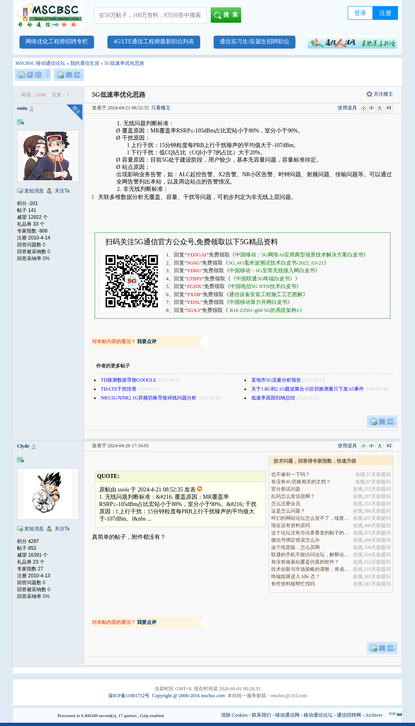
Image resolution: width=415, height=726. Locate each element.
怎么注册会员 (285, 503)
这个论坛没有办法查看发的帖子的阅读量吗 (310, 533)
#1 (389, 108)
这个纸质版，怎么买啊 (295, 547)
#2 (389, 445)
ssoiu (22, 108)
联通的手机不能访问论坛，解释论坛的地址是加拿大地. (310, 554)
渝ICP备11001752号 (129, 695)
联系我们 (261, 715)
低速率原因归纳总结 (273, 398)
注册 (385, 13)
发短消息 (34, 191)
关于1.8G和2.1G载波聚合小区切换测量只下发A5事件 (307, 389)
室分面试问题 (285, 489)
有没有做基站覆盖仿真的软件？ (305, 562)
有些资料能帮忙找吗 (293, 584)
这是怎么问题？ (288, 511)
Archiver (374, 715)
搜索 (227, 15)
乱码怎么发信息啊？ (293, 496)
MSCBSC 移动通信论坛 (40, 63)
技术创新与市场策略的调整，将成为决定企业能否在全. (310, 569)
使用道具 (347, 108)
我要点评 (146, 341)
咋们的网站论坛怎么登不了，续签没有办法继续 (310, 518)
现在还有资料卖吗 (290, 525)
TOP (392, 714)
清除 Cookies (234, 715)
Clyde (23, 446)
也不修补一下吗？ (290, 474)
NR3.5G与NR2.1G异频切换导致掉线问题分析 (149, 398)
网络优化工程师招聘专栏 (57, 41)
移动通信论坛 (318, 715)
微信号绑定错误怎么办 (295, 540)
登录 (360, 13)
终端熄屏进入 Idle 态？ (295, 576)
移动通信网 (287, 715)
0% (46, 258)
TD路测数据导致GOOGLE (128, 380)
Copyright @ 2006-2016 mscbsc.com (188, 695)
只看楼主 (161, 108)
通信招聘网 (349, 715)
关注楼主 (379, 94)
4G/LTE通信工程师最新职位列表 (153, 41)
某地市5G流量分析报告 (276, 380)
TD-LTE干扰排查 (119, 389)
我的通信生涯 (84, 63)
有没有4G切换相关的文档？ (301, 482)
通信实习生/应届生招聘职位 (254, 41)
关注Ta (62, 191)
